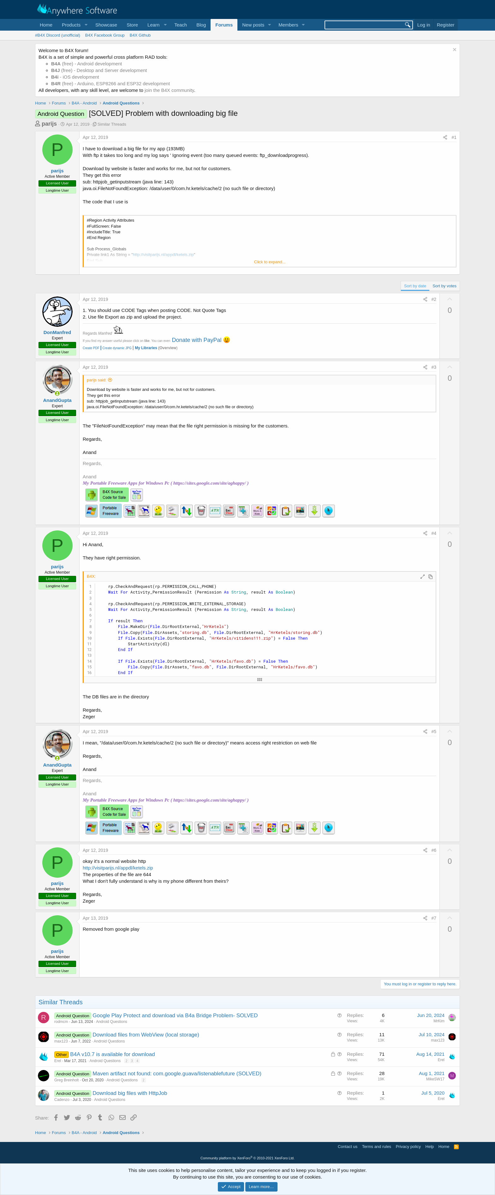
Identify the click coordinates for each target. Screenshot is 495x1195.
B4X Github (140, 35)
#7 (434, 918)
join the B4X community (169, 90)
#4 (434, 533)
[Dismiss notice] (453, 50)
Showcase (106, 24)
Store (132, 24)
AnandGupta (57, 400)
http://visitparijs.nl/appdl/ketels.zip (118, 867)
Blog (201, 24)
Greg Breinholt (66, 1080)
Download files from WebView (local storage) (145, 1035)
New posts (253, 24)
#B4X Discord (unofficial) (57, 35)
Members (288, 24)
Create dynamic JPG (115, 348)
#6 (434, 850)
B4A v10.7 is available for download (112, 1054)
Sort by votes (444, 286)
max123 (61, 1041)
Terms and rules (376, 1146)
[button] (74, 25)
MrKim (438, 1021)
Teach (180, 24)
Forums (224, 24)
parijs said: (96, 380)
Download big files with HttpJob (129, 1093)
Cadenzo (61, 1099)
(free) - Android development (86, 63)
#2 (434, 299)
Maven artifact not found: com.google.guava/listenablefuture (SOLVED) (176, 1074)
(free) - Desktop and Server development (99, 70)
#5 (434, 731)
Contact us (347, 1146)
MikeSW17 (435, 1079)
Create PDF (91, 348)
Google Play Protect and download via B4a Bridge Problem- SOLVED (175, 1016)
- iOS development (75, 77)
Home (46, 24)
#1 (453, 137)
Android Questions (111, 1021)
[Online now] (57, 393)
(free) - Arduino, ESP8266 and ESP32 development (110, 83)
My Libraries (146, 348)
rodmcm (61, 1021)
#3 (434, 367)
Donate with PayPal (196, 340)
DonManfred (57, 332)
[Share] (445, 138)
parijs (49, 124)
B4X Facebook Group (105, 35)
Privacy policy (408, 1146)
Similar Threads (112, 124)
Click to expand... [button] (270, 262)
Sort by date (415, 286)
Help (430, 1146)
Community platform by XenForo (247, 1158)
